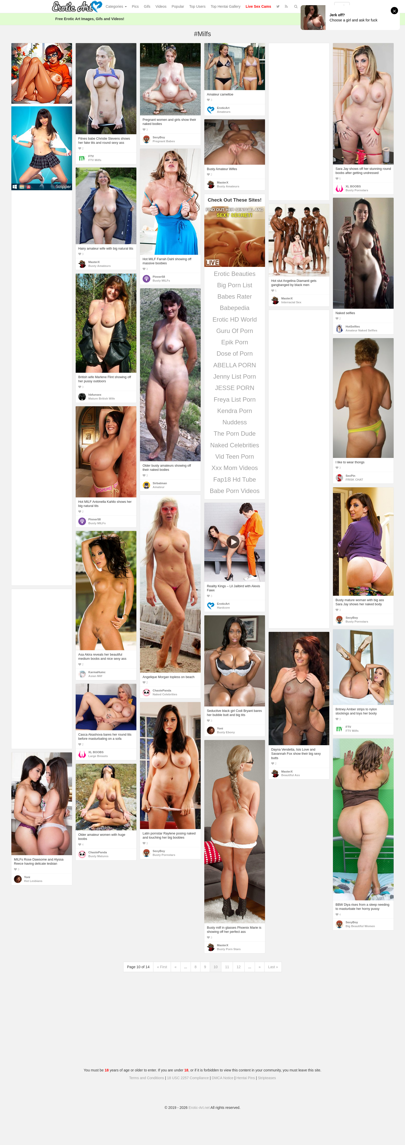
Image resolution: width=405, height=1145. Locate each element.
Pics (135, 6)
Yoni (220, 728)
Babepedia (235, 307)
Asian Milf (95, 676)
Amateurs (223, 111)
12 (239, 967)
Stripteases (267, 1078)
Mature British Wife (101, 398)
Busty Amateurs (228, 186)
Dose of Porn (234, 353)
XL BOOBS (353, 186)
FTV (91, 156)
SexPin (350, 475)
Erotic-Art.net (199, 1108)
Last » (273, 967)
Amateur (159, 487)
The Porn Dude (235, 433)
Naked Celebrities (234, 445)
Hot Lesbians (33, 880)
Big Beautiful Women (360, 926)
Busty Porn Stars (229, 949)
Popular (178, 6)
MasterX (222, 182)
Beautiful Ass (290, 775)
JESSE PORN (234, 387)
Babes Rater (234, 296)
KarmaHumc (97, 672)
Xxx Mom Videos (235, 467)
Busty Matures (98, 856)
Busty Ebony (226, 732)
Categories (116, 6)
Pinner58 (159, 276)
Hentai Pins (245, 1078)
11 (227, 967)
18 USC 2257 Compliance (188, 1078)
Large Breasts (98, 756)
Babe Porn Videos (235, 490)
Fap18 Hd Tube (234, 479)
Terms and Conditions (146, 1078)
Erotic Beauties (234, 273)
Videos (161, 6)
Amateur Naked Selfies (361, 330)
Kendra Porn (234, 410)
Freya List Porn (235, 399)
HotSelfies (353, 326)
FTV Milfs (94, 160)
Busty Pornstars (357, 190)
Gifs (147, 6)
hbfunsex (94, 394)
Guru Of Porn (234, 330)
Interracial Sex (291, 302)
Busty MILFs (161, 280)
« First (162, 967)
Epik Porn (234, 342)
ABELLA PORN (234, 365)
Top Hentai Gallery (225, 6)
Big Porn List (234, 285)
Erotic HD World (235, 319)
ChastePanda (162, 690)
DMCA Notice (222, 1078)
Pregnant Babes (164, 141)
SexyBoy (159, 137)
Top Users (197, 6)
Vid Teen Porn (234, 456)
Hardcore (223, 607)
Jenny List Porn (234, 376)
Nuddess (234, 422)
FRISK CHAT (354, 479)
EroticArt (223, 107)
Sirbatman (160, 483)
